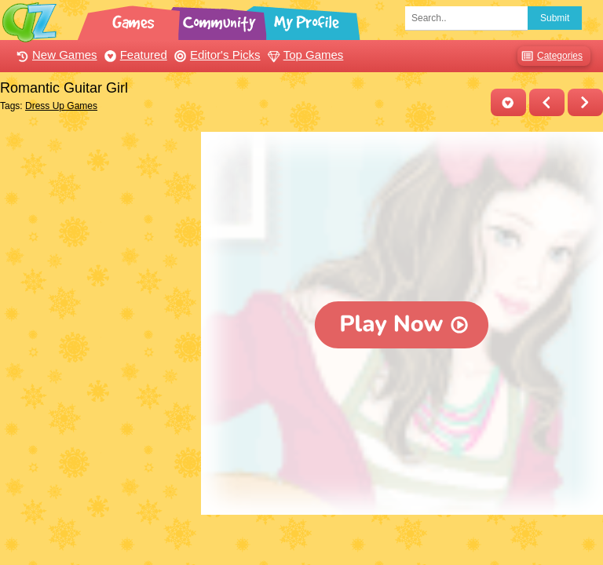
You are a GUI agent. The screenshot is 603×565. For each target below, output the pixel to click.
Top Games (304, 54)
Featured (133, 54)
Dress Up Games (61, 105)
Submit (554, 18)
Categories (550, 56)
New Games (55, 54)
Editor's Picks (215, 54)
